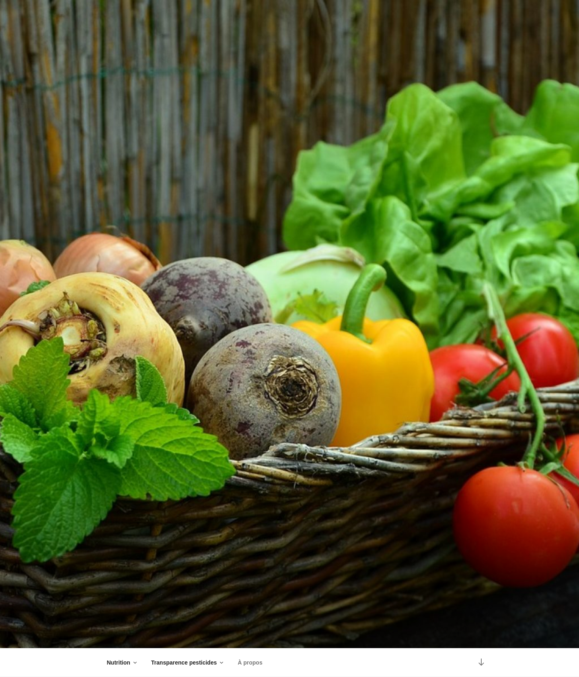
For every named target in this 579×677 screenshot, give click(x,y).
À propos (250, 662)
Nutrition (122, 662)
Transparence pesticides (187, 662)
